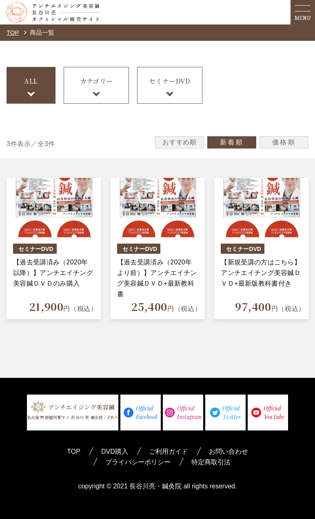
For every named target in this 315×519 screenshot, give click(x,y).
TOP (13, 32)
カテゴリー (96, 81)
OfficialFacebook (141, 412)
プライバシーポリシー (138, 462)
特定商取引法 (211, 462)
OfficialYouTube (267, 412)
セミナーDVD (170, 81)
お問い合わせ (228, 451)
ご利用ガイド (168, 451)
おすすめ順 (179, 142)
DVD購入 (114, 451)
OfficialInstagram (183, 412)
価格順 (284, 142)
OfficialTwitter (225, 412)
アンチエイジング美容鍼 (72, 410)
